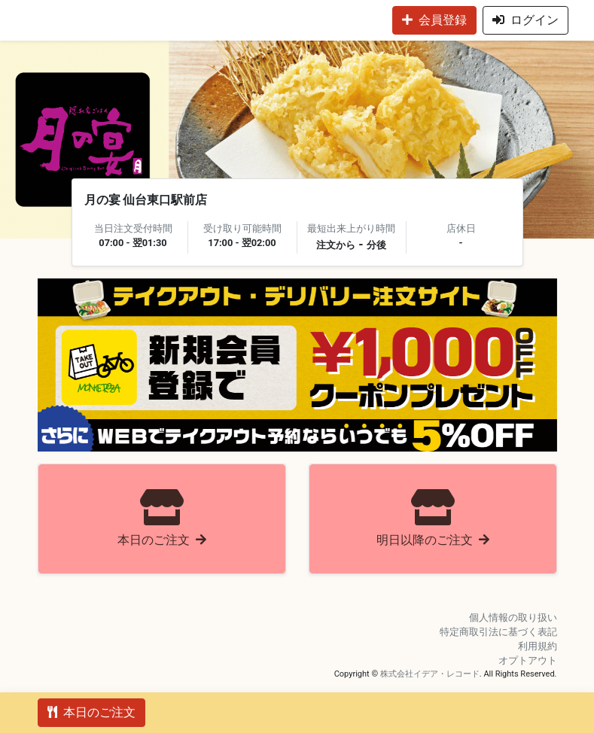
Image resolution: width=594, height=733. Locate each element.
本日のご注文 (91, 712)
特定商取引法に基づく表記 (498, 631)
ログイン (525, 20)
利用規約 (537, 646)
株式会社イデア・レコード (430, 674)
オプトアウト (527, 660)
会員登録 (434, 20)
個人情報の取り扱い (513, 617)
